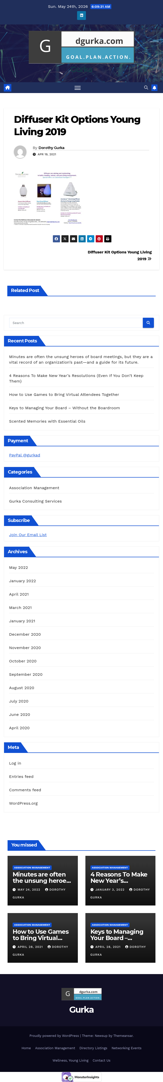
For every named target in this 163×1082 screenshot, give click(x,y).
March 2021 (20, 607)
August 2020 (21, 687)
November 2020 (25, 647)
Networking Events (127, 1048)
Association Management (34, 487)
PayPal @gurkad (24, 455)
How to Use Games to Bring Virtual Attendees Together (64, 394)
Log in (15, 763)
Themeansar (123, 1036)
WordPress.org (23, 803)
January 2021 (22, 621)
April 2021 (19, 594)
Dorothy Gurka (51, 147)
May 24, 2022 (30, 889)
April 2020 (19, 727)
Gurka (81, 69)
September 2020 (26, 674)
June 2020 (19, 714)
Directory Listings (93, 1048)
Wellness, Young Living (70, 1060)
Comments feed (25, 789)
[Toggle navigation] (77, 87)
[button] (146, 87)
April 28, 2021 (31, 947)
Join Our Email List (28, 534)
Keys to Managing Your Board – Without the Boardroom (64, 407)
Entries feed (21, 776)
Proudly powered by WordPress (54, 1036)
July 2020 (18, 701)
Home (26, 1048)
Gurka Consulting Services (35, 501)
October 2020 (23, 661)
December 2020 (25, 634)
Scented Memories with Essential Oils (47, 421)
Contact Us (102, 1060)
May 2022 (18, 567)
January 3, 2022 (110, 889)
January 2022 (22, 580)
